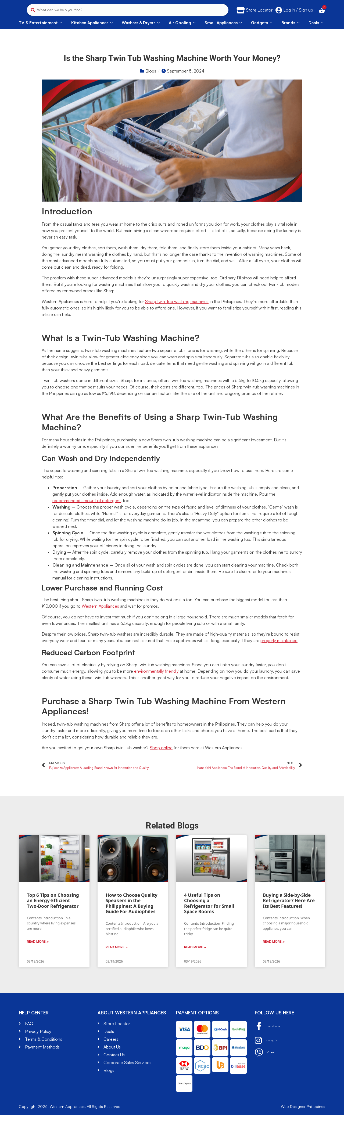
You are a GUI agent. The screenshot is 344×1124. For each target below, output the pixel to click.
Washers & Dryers (141, 31)
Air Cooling (182, 31)
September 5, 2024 (185, 79)
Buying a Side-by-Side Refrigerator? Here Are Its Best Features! (289, 909)
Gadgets (262, 31)
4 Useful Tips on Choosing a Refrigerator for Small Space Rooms (209, 912)
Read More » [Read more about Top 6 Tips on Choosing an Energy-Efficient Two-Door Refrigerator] (38, 951)
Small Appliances (223, 31)
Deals (316, 31)
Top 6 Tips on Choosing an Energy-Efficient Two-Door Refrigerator (53, 909)
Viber (265, 1062)
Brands (290, 31)
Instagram (269, 1050)
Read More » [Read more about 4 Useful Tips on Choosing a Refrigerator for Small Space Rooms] (195, 956)
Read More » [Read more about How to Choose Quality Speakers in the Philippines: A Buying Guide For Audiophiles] (117, 956)
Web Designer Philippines (303, 1115)
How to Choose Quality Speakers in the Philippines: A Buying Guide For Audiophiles (131, 912)
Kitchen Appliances (92, 31)
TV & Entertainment (40, 31)
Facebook (270, 1035)
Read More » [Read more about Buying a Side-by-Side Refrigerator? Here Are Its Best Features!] (274, 951)
